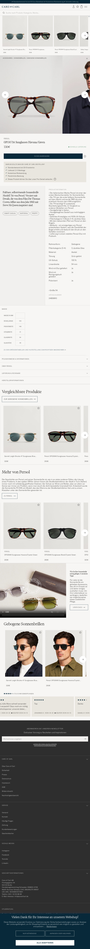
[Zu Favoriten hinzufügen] (38, 408)
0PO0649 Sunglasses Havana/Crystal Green (20, 555)
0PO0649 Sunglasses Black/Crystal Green (60, 555)
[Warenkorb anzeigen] (81, 6)
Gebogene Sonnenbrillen (36, 58)
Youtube (5, 859)
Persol (6, 138)
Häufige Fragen (7, 821)
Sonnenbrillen (19, 58)
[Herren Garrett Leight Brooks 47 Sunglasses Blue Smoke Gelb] (14, 31)
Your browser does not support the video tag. (33, 590)
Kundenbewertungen (9, 829)
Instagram (5, 851)
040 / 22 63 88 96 (15, 894)
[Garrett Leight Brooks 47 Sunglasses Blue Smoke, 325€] (15, 35)
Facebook (5, 855)
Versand (5, 812)
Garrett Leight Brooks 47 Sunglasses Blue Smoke (14, 49)
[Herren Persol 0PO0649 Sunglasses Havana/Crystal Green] (63, 653)
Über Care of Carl (8, 766)
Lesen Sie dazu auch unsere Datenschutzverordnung (45, 744)
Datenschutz (6, 779)
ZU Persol (9, 496)
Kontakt (5, 817)
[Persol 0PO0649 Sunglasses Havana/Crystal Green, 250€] (40, 35)
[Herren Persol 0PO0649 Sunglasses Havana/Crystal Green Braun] (40, 31)
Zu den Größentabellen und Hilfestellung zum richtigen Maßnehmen (34, 350)
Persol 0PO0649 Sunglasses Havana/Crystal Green (36, 49)
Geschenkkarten (8, 833)
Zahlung (5, 825)
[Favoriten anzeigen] (77, 6)
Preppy (35, 213)
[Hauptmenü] (85, 7)
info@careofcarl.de (21, 896)
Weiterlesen (52, 926)
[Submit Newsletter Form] (85, 738)
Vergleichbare (22, 391)
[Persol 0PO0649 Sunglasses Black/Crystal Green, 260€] (66, 35)
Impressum (6, 783)
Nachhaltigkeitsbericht (10, 795)
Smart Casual (10, 213)
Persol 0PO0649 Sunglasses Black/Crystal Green (66, 49)
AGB (3, 787)
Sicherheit (5, 770)
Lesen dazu (77, 607)
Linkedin (5, 863)
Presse (4, 774)
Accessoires (7, 58)
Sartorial (24, 213)
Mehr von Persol (16, 471)
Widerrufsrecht (7, 791)
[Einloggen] (73, 6)
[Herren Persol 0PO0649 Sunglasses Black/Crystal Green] (66, 31)
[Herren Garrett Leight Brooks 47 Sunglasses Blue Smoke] (23, 653)
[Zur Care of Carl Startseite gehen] (11, 7)
